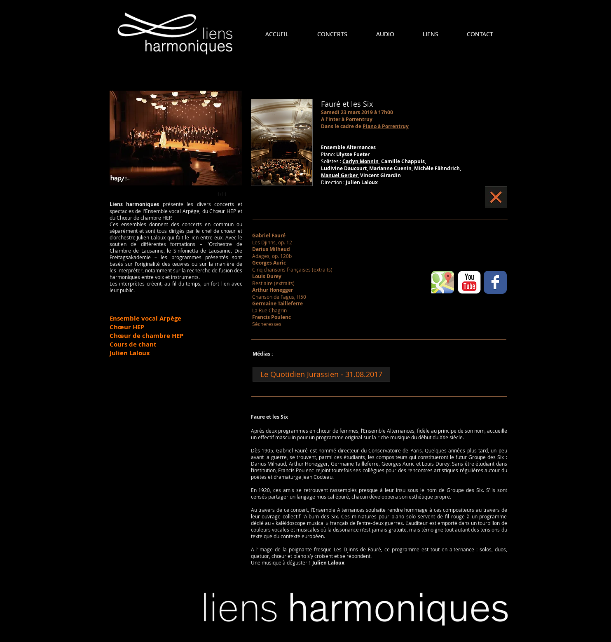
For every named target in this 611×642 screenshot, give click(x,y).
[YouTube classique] (469, 282)
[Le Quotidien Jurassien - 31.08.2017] (321, 374)
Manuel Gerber (339, 175)
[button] (176, 152)
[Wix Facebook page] (495, 282)
